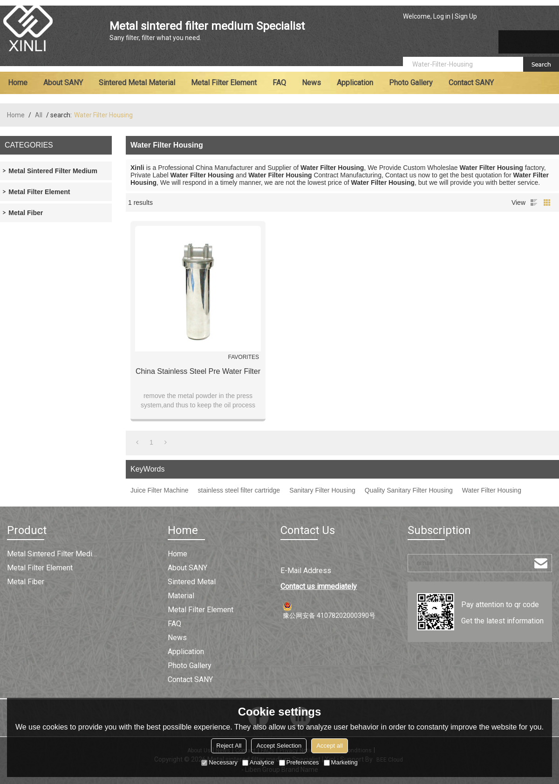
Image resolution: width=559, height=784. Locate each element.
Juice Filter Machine (159, 490)
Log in (441, 16)
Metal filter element (224, 82)
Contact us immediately (318, 586)
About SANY (63, 82)
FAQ (279, 82)
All (38, 115)
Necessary (219, 762)
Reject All (228, 745)
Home (17, 82)
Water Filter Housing (491, 490)
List (534, 202)
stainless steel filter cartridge (239, 490)
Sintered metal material (137, 82)
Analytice (258, 762)
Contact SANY (471, 82)
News (311, 82)
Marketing (341, 762)
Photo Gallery (411, 82)
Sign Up (466, 16)
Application (355, 82)
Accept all (329, 745)
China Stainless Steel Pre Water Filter (198, 371)
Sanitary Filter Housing (322, 490)
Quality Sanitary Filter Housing (409, 490)
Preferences (299, 762)
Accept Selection (278, 745)
